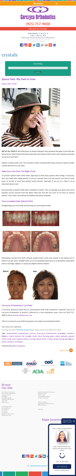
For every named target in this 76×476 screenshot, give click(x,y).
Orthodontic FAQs (7, 406)
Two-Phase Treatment (8, 392)
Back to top (66, 350)
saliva (57, 336)
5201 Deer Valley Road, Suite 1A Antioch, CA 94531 (38, 40)
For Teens (4, 411)
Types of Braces (6, 395)
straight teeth (31, 336)
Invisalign (61, 333)
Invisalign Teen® (6, 398)
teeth (11, 336)
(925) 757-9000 (38, 22)
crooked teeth (52, 339)
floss (40, 336)
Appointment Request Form (46, 403)
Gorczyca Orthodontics (47, 333)
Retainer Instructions (8, 414)
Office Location (42, 402)
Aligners (5, 336)
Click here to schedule (38, 29)
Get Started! (62, 466)
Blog (10, 346)
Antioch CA (19, 336)
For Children (5, 409)
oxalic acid (11, 339)
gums (52, 336)
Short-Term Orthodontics (9, 393)
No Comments (19, 346)
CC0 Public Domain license (25, 330)
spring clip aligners (66, 339)
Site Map (40, 409)
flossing (46, 336)
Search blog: (38, 64)
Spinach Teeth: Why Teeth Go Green (18, 79)
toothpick (19, 342)
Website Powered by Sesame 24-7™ (39, 466)
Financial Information (44, 396)
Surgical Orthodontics (8, 399)
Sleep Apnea (5, 402)
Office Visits (41, 395)
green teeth (41, 339)
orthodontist (12, 333)
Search (38, 72)
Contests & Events (43, 398)
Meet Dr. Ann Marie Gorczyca (46, 392)
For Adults (5, 412)
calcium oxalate (22, 339)
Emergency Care (6, 415)
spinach (64, 336)
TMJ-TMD (4, 400)
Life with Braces (6, 408)
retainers (70, 333)
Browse (38, 3)
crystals (32, 339)
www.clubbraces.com (23, 315)
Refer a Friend (42, 405)
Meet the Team (42, 393)
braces (33, 333)
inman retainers (8, 342)
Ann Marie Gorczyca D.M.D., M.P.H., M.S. (38, 36)
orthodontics (23, 333)
